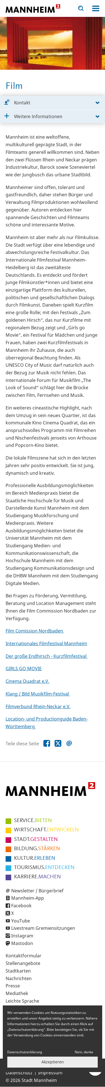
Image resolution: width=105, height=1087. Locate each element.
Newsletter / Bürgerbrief (37, 891)
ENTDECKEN (44, 867)
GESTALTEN (36, 839)
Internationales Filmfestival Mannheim (46, 643)
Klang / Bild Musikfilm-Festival (38, 694)
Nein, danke (84, 1052)
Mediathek (17, 993)
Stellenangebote (23, 963)
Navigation (95, 8)
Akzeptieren (52, 1062)
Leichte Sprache (22, 1001)
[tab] (52, 103)
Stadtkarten (18, 971)
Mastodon (22, 943)
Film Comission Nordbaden (35, 631)
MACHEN (37, 877)
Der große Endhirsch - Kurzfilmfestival (47, 656)
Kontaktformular (23, 956)
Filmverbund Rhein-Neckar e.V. (38, 706)
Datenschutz (19, 1073)
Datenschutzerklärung (24, 1052)
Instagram (22, 936)
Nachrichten (19, 978)
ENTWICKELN (46, 830)
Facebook (21, 906)
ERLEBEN (34, 858)
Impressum (50, 1073)
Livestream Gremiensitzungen (43, 928)
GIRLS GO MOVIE (24, 668)
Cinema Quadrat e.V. (27, 681)
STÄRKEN (37, 849)
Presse (13, 986)
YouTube (20, 921)
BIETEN (33, 820)
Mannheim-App (27, 898)
